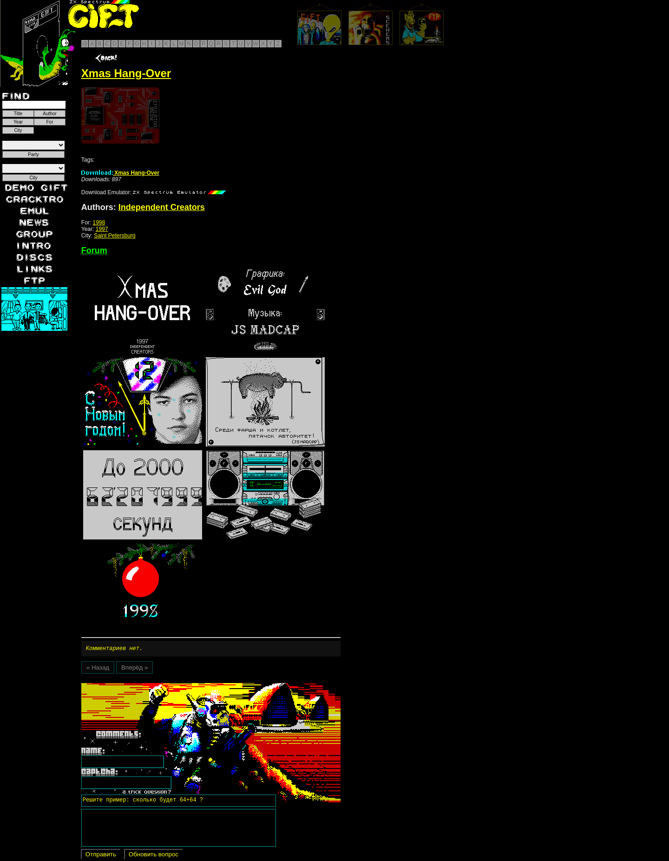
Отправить (100, 855)
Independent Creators (161, 207)
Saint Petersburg (114, 235)
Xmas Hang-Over (120, 173)
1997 (102, 229)
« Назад (97, 668)
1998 (98, 222)
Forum (94, 250)
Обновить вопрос (153, 855)
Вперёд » (134, 668)
